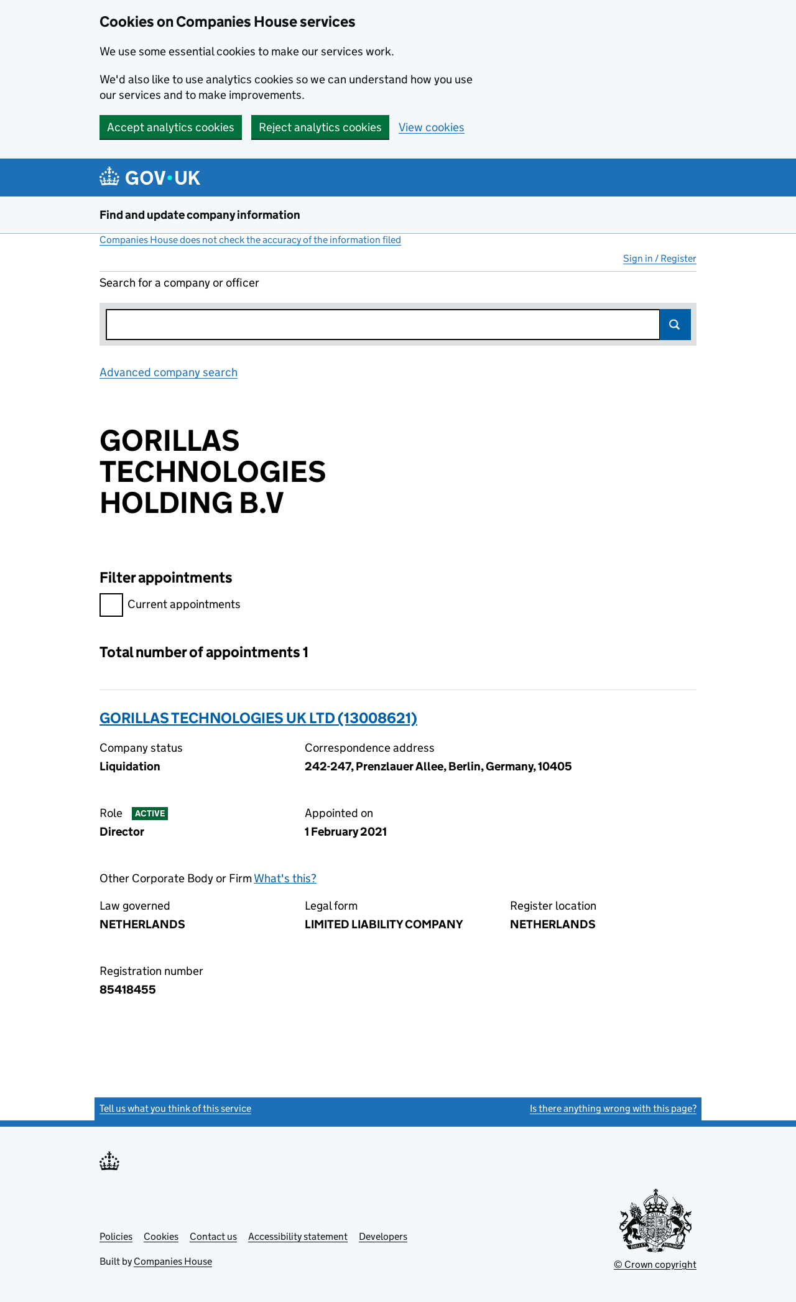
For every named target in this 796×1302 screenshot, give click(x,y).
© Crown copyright (655, 1264)
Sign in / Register (659, 258)
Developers (383, 1236)
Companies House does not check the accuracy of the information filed (250, 240)
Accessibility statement (298, 1236)
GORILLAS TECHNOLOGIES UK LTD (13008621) (258, 718)
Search (675, 324)
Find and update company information (200, 215)
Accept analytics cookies (170, 127)
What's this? (285, 878)
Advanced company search (169, 372)
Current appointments (170, 606)
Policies (116, 1236)
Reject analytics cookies (320, 127)
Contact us (213, 1236)
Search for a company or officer (179, 282)
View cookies (432, 127)
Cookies (161, 1236)
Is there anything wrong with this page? (613, 1108)
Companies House (173, 1261)
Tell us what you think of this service (175, 1108)
